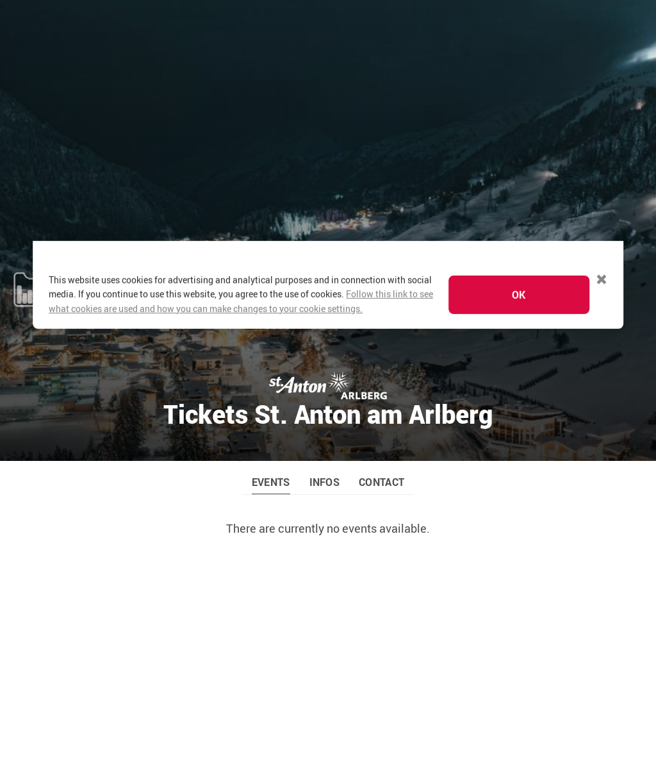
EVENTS (271, 329)
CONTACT (381, 329)
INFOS (324, 329)
